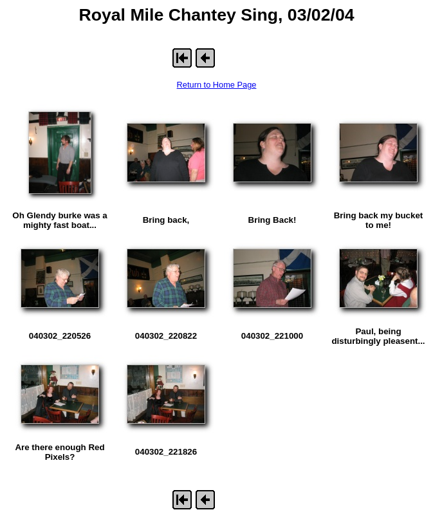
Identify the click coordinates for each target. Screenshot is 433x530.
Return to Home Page (217, 85)
